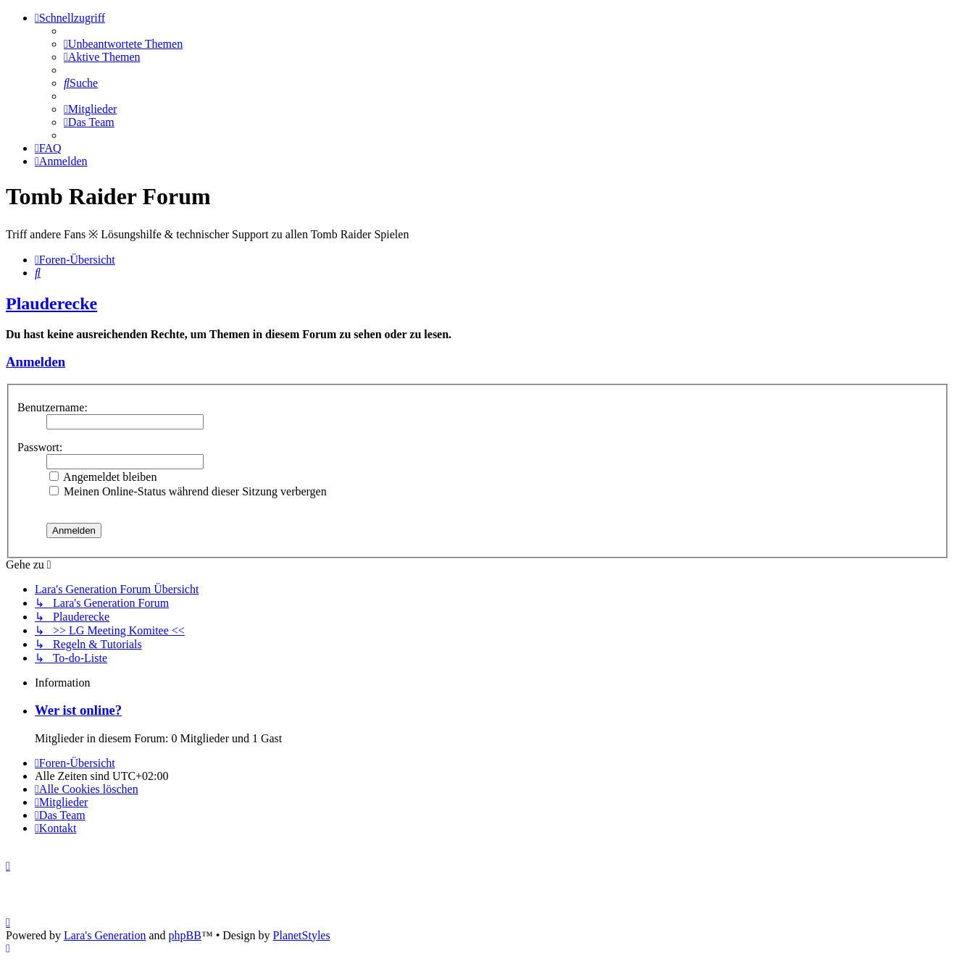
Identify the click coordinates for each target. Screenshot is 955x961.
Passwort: (39, 447)
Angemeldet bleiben (103, 477)
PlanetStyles (301, 935)
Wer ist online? (78, 710)
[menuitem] (123, 44)
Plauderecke (51, 303)
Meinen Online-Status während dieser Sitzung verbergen (188, 491)
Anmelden (35, 361)
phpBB (185, 935)
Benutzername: (52, 407)
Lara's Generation (105, 935)
